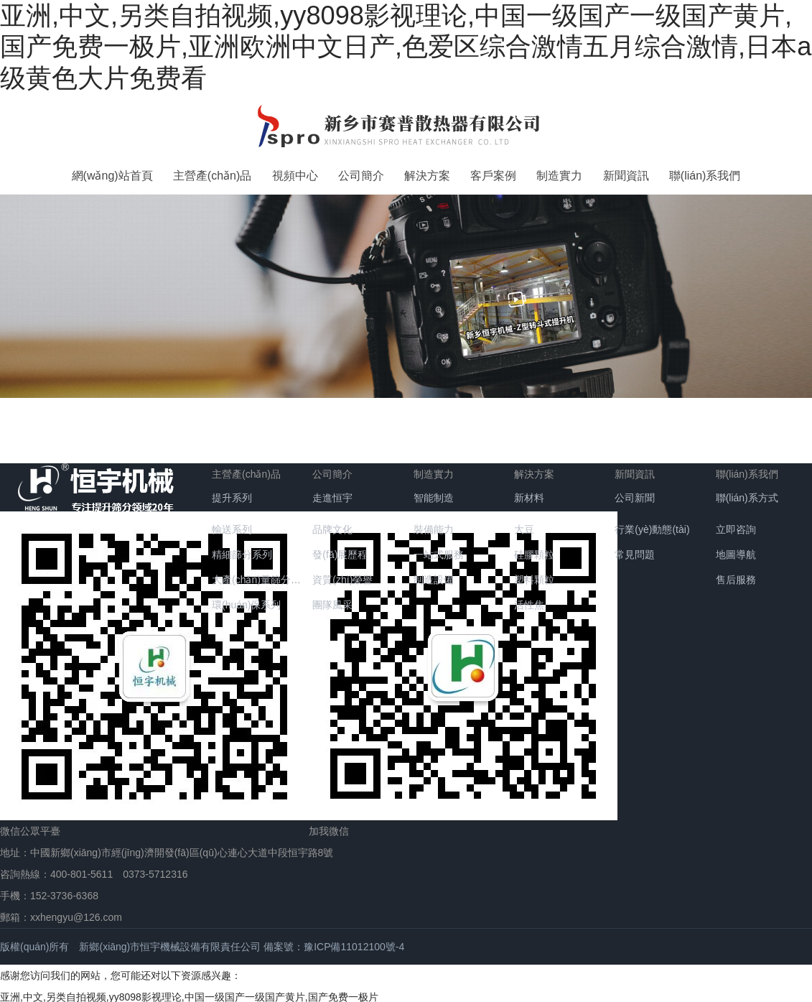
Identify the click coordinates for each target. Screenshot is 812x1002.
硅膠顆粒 (534, 549)
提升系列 (232, 492)
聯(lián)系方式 (747, 492)
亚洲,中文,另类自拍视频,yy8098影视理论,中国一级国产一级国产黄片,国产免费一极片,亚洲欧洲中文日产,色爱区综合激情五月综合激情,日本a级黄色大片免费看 (405, 47)
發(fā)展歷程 (340, 549)
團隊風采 (332, 599)
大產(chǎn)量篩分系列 (261, 574)
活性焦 (529, 599)
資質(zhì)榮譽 (342, 574)
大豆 (524, 523)
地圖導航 (736, 549)
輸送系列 (232, 523)
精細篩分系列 (242, 549)
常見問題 (635, 549)
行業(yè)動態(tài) (652, 523)
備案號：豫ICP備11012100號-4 (333, 941)
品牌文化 (332, 523)
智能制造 (434, 492)
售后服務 (736, 574)
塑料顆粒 (534, 574)
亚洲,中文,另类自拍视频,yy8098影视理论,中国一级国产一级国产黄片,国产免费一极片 (189, 991)
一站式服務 (439, 549)
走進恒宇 (332, 492)
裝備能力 (434, 523)
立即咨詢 (736, 523)
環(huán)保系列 (246, 599)
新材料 (529, 492)
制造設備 (434, 574)
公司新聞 (635, 492)
